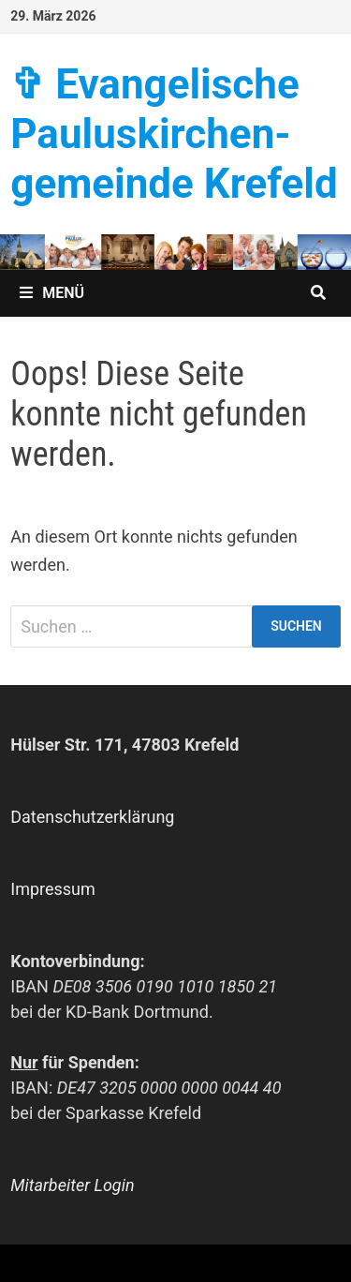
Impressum (52, 889)
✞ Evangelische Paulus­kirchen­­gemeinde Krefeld (173, 134)
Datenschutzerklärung (92, 817)
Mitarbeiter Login (72, 1185)
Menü (52, 293)
